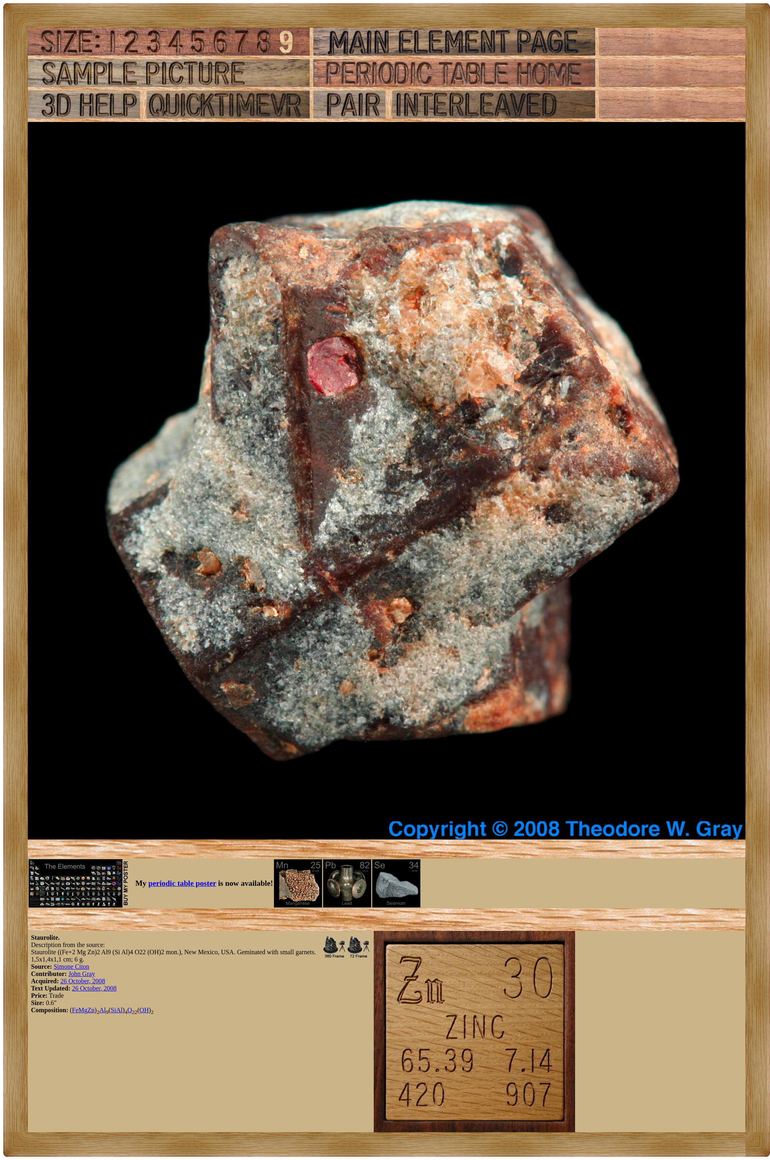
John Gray (81, 973)
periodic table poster (182, 883)
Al (102, 1010)
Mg (83, 1010)
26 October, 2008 (82, 981)
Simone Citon (71, 966)
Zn (91, 1010)
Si (113, 1010)
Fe (75, 1010)
